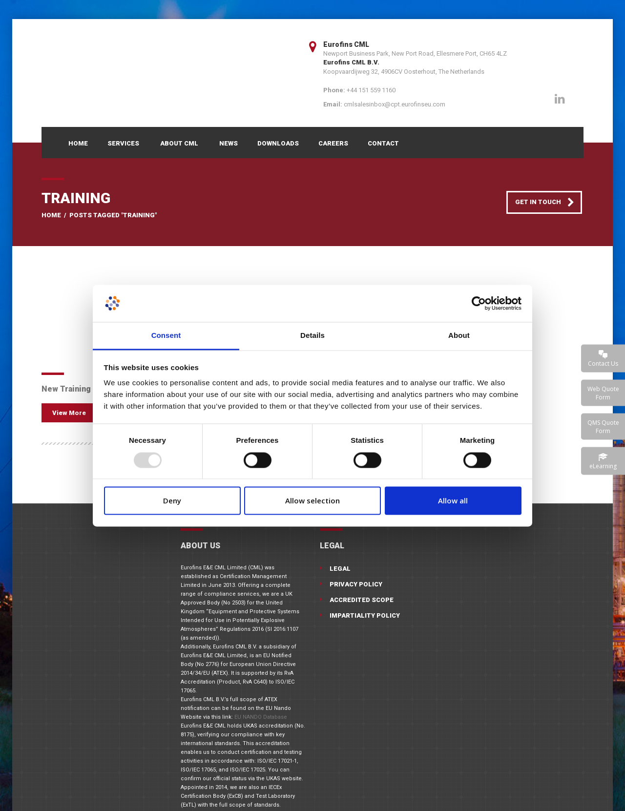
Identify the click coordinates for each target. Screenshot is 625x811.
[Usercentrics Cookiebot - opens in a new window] (478, 303)
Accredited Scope (362, 599)
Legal (340, 568)
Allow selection (312, 501)
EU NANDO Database (260, 717)
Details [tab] (312, 336)
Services (123, 143)
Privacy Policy (356, 584)
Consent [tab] (166, 336)
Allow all (453, 501)
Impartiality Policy (365, 615)
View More (69, 412)
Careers (333, 143)
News (228, 143)
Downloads (278, 143)
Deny (172, 501)
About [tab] (459, 336)
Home (78, 143)
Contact (383, 143)
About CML (179, 143)
